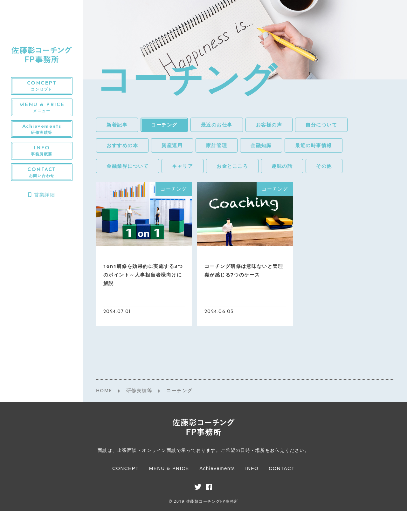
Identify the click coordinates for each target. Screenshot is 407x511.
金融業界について (127, 166)
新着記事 (117, 124)
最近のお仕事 (216, 124)
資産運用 (172, 145)
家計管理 (216, 145)
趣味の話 (282, 166)
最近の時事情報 (313, 145)
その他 (324, 166)
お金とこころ (232, 166)
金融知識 (261, 145)
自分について (321, 124)
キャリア (182, 166)
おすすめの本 (122, 145)
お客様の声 (269, 124)
